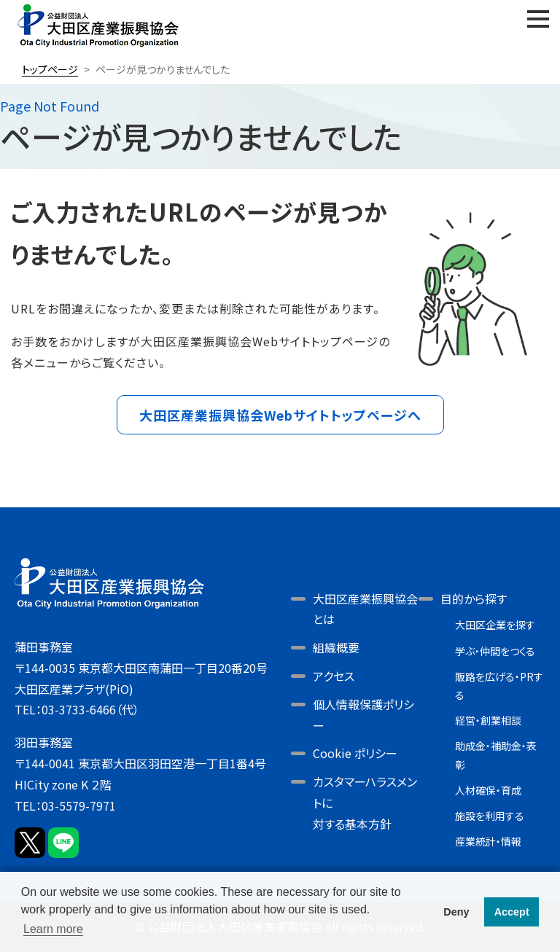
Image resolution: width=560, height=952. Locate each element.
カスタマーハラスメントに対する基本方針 (365, 802)
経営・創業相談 (488, 720)
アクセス (333, 675)
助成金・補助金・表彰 (496, 754)
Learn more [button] (53, 929)
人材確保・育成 (488, 790)
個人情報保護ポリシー (363, 714)
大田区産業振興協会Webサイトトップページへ (280, 414)
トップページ (50, 69)
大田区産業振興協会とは (365, 609)
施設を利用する (489, 815)
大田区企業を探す (495, 624)
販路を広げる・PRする (499, 685)
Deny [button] (456, 912)
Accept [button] (511, 912)
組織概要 (336, 647)
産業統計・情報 (488, 841)
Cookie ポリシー (355, 753)
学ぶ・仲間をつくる (495, 651)
